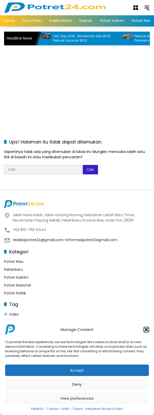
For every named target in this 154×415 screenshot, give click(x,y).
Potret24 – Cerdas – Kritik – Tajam (57, 409)
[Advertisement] (79, 86)
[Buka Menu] (136, 8)
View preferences (77, 398)
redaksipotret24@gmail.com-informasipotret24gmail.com (65, 239)
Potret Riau (13, 261)
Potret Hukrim (16, 277)
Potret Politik (15, 293)
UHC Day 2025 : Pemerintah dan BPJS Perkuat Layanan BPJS (84, 38)
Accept (77, 370)
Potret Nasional (17, 285)
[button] (146, 329)
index (14, 314)
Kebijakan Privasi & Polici (104, 409)
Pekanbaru (13, 269)
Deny (77, 384)
